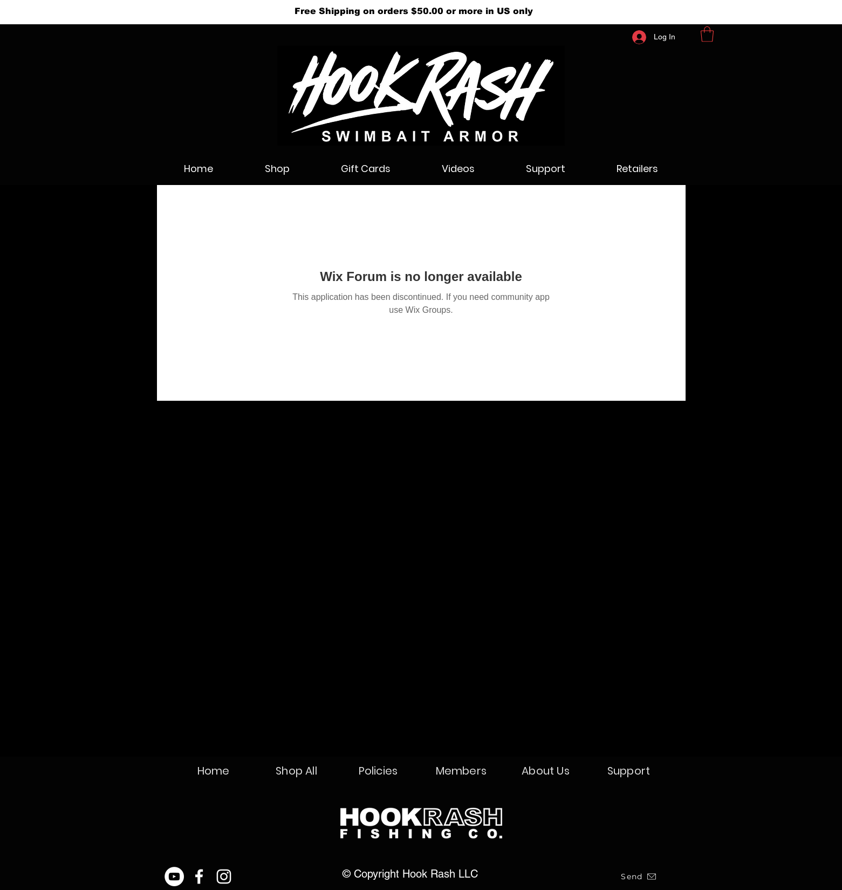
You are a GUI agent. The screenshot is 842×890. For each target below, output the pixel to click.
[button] (707, 34)
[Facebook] (199, 876)
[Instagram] (224, 876)
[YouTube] (174, 876)
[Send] (639, 876)
